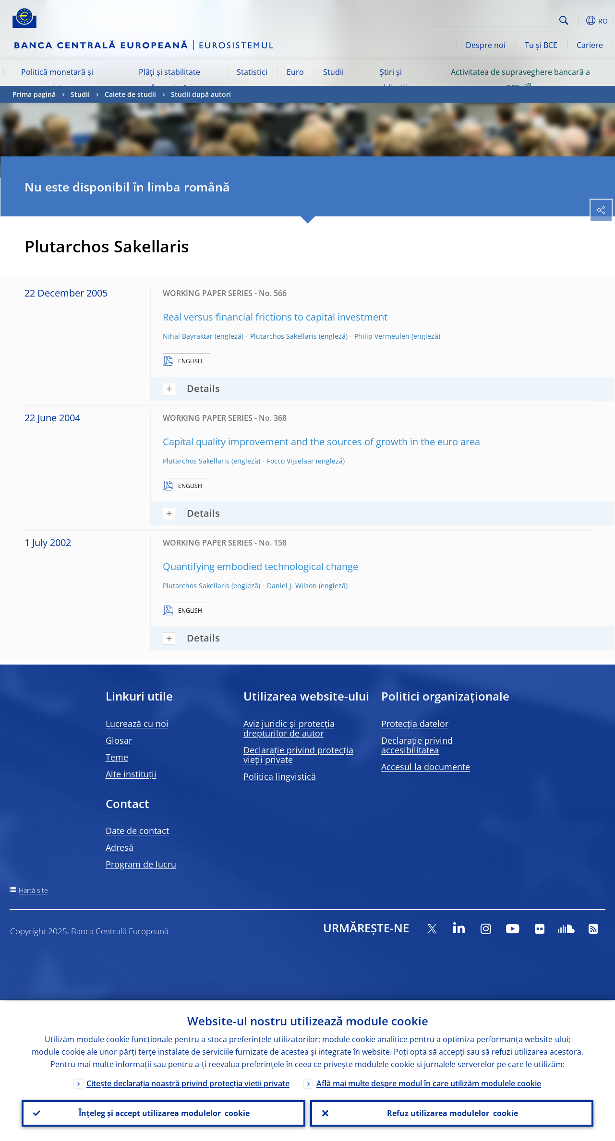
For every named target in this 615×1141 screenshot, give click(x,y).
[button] (579, 20)
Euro (295, 72)
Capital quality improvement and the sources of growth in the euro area (321, 441)
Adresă (119, 847)
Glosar (119, 740)
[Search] (508, 19)
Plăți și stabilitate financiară (169, 80)
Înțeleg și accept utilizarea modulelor (163, 1112)
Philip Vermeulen (382, 336)
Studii (333, 72)
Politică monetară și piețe (57, 80)
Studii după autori (201, 94)
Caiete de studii (130, 94)
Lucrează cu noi (137, 723)
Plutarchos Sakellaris (283, 336)
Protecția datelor (414, 723)
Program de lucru (141, 864)
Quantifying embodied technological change (260, 566)
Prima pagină (34, 94)
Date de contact (137, 830)
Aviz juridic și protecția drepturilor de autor (289, 728)
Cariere (590, 45)
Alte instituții (131, 774)
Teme (117, 757)
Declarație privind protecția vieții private (298, 754)
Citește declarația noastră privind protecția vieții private (187, 1082)
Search (564, 20)
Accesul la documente (425, 767)
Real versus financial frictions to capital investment (275, 316)
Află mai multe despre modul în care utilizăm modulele (428, 1082)
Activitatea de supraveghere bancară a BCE (520, 80)
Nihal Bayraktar (188, 336)
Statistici (252, 72)
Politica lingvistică (279, 776)
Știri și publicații (390, 80)
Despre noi (486, 45)
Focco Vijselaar (290, 460)
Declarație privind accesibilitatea (417, 745)
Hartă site (33, 890)
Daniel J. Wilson (292, 585)
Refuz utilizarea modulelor (451, 1112)
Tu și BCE (541, 45)
